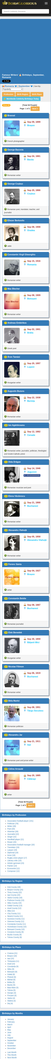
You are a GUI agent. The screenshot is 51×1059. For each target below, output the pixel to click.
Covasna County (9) (15, 932)
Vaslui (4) (11, 998)
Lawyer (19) (12, 850)
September (11, 1040)
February (11, 1022)
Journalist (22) (13, 834)
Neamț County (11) (15, 916)
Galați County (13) (14, 905)
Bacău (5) (11, 985)
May (9, 1030)
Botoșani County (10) (16, 929)
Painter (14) (12, 866)
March (9, 1024)
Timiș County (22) (14, 892)
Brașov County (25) (15, 890)
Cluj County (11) (14, 913)
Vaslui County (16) (14, 898)
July (9, 1035)
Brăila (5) (11, 982)
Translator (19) (13, 847)
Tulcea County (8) (14, 937)
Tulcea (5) (11, 990)
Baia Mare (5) (12, 987)
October (10, 1043)
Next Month (12, 1057)
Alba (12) (11, 911)
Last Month (11, 1052)
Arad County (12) (14, 908)
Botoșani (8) (12, 972)
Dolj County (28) (14, 887)
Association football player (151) (20, 821)
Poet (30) (11, 829)
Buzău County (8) (14, 935)
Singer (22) (11, 837)
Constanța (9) (12, 966)
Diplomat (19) (12, 853)
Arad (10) (11, 964)
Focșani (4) (11, 995)
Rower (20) (11, 842)
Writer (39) (11, 826)
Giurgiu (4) (11, 993)
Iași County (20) (13, 895)
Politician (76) (12, 823)
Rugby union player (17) (17, 858)
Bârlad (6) (11, 980)
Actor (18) (11, 855)
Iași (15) (10, 958)
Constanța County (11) (16, 924)
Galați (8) (11, 974)
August (10, 1038)
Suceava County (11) (16, 919)
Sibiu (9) (10, 969)
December (11, 1048)
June (9, 1032)
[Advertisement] (24, 46)
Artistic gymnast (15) (15, 863)
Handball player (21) (15, 839)
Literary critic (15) (14, 860)
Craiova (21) (12, 953)
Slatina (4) (11, 1001)
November (11, 1046)
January (10, 1019)
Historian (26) (12, 831)
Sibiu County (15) (14, 903)
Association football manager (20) (21, 845)
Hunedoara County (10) (16, 927)
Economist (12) (13, 868)
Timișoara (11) (13, 961)
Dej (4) (10, 1003)
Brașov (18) (12, 956)
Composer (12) (13, 871)
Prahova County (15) (15, 900)
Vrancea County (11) (15, 921)
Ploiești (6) (11, 977)
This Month (11, 1055)
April (9, 1027)
